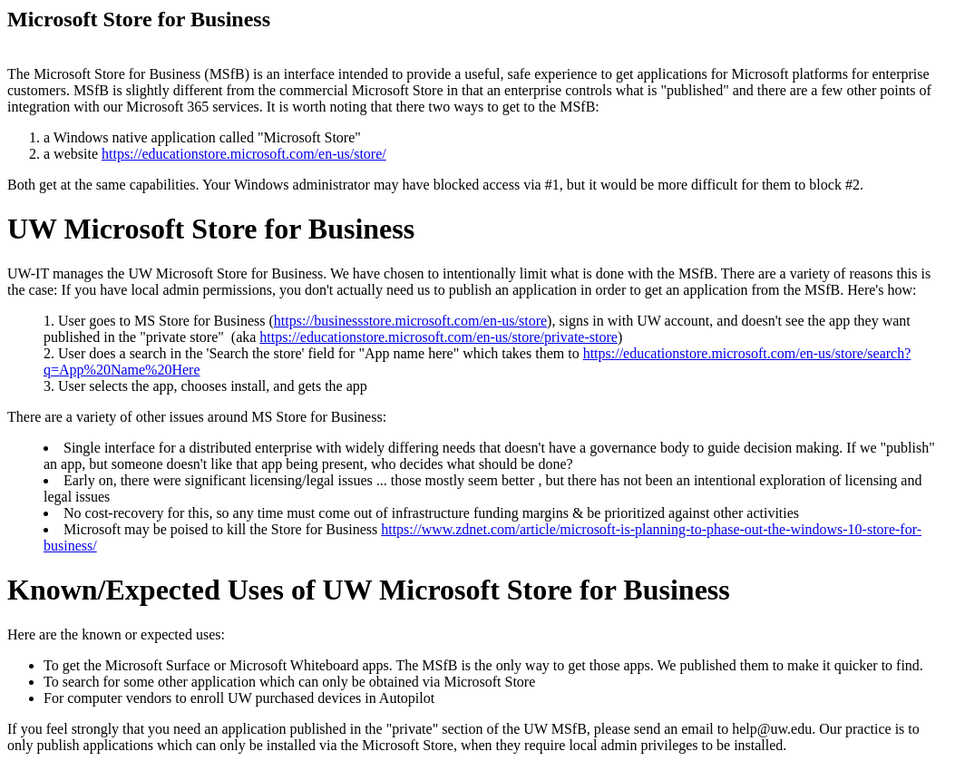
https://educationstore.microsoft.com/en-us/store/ (244, 153)
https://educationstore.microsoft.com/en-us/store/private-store (438, 337)
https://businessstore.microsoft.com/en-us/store (410, 320)
